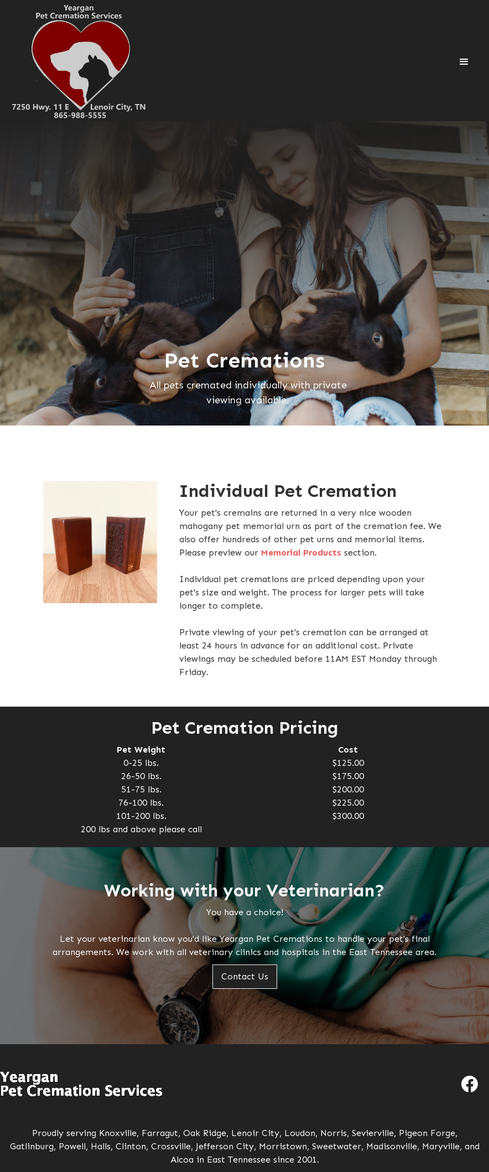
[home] (78, 62)
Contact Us (244, 976)
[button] (464, 62)
